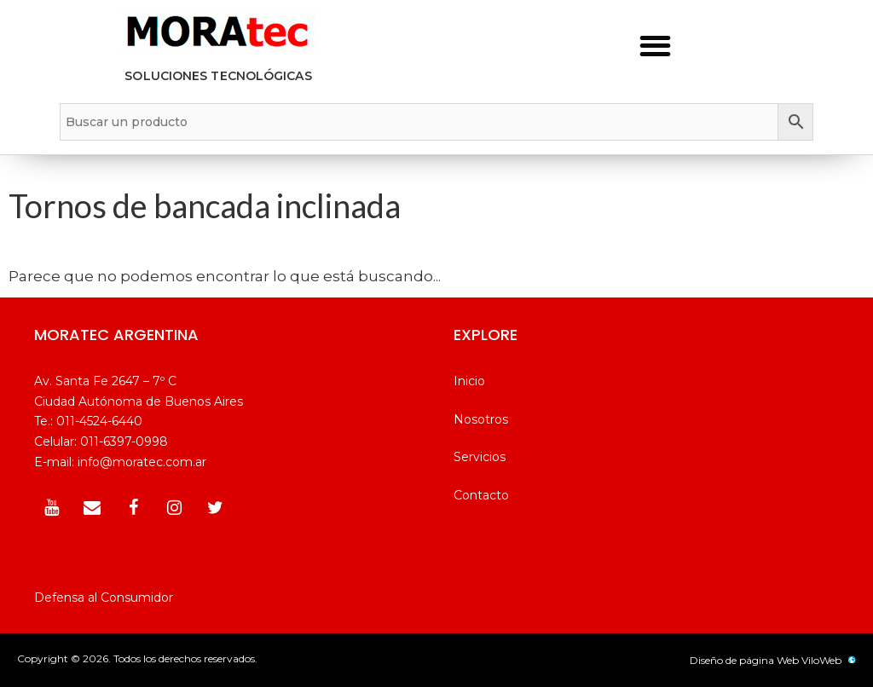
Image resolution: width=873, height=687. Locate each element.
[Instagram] (174, 508)
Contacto (481, 495)
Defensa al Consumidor (103, 597)
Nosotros (481, 419)
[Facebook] (133, 508)
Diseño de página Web (744, 660)
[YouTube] (51, 508)
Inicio (469, 381)
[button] (655, 45)
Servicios (480, 457)
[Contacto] (92, 508)
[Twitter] (215, 508)
